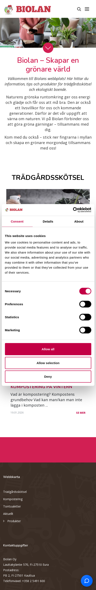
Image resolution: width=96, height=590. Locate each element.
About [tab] (79, 221)
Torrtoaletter (12, 506)
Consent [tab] (17, 221)
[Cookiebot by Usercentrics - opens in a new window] (72, 210)
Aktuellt (8, 514)
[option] (48, 33)
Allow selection (48, 363)
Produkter (12, 520)
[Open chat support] (87, 581)
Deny (48, 376)
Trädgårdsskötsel (15, 492)
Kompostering (12, 499)
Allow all (48, 349)
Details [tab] (48, 221)
